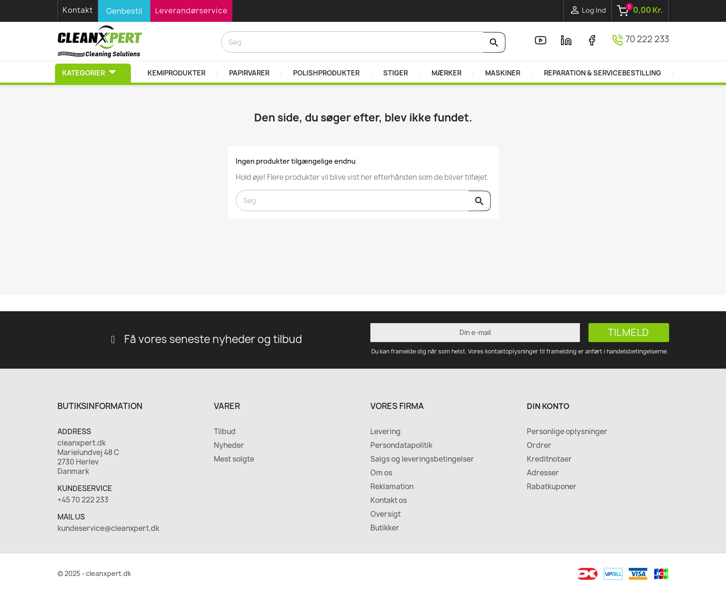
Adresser (543, 473)
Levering (385, 431)
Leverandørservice (191, 11)
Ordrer (539, 445)
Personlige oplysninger (567, 431)
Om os (381, 473)
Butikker (384, 528)
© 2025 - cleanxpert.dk (94, 573)
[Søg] (363, 42)
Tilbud (225, 431)
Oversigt (385, 514)
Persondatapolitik (401, 445)
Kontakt (78, 10)
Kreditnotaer (549, 459)
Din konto (548, 406)
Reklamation (392, 487)
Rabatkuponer (552, 487)
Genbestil (124, 11)
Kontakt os (388, 500)
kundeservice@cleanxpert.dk (108, 528)
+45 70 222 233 (83, 500)
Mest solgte (234, 459)
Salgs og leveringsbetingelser (422, 459)
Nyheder (229, 445)
